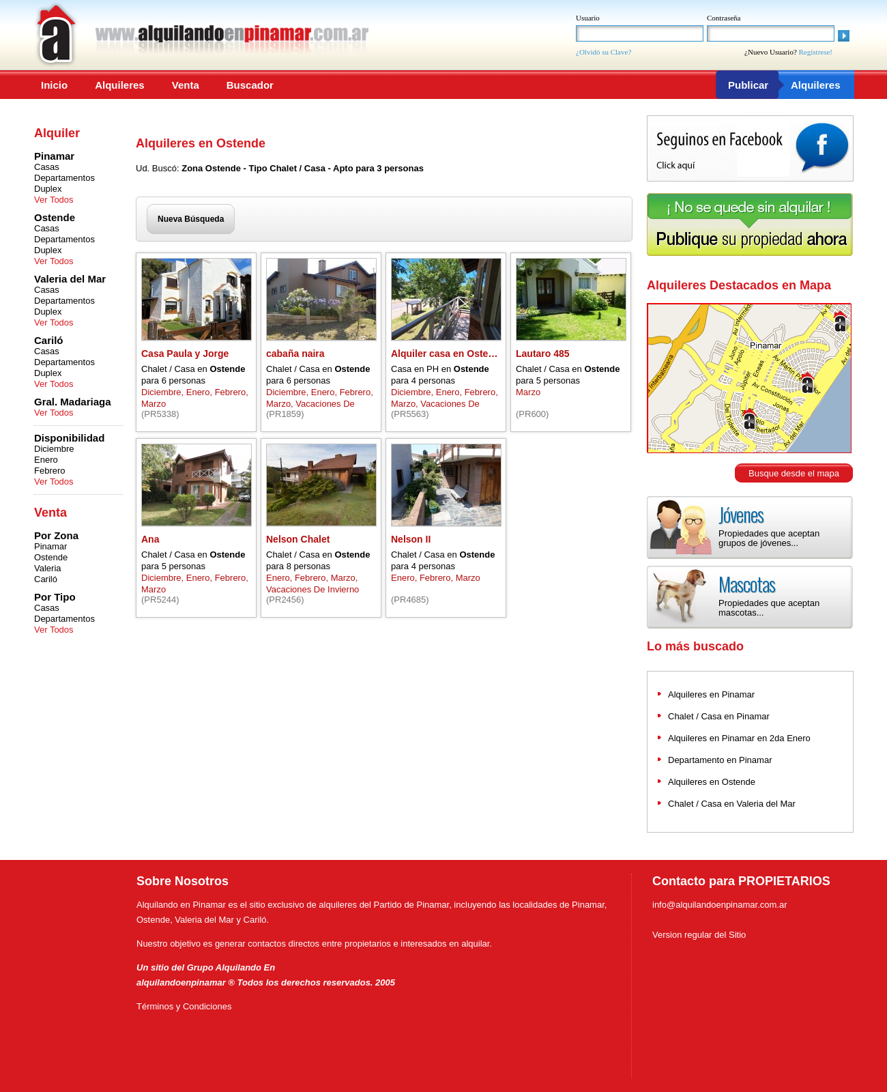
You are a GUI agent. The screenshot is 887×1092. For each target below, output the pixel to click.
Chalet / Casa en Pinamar (719, 716)
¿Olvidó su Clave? (603, 52)
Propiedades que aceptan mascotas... (768, 608)
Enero (46, 460)
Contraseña (723, 18)
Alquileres (120, 85)
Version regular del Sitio (699, 935)
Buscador (250, 85)
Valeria (47, 568)
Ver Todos (54, 200)
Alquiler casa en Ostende (448, 353)
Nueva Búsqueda (191, 219)
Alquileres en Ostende (711, 782)
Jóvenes (741, 514)
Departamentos (64, 178)
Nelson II (411, 539)
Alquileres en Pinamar (711, 694)
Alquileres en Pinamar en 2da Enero (739, 738)
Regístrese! (815, 52)
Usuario (588, 18)
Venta (185, 85)
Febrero (50, 470)
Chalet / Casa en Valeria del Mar (732, 804)
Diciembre (54, 449)
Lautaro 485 (543, 353)
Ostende (51, 557)
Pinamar (50, 546)
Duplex (47, 189)
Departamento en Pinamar (720, 760)
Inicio (54, 85)
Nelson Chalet (298, 539)
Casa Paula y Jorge (185, 353)
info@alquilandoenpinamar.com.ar (719, 905)
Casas (46, 167)
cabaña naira (295, 353)
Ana (150, 539)
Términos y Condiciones (183, 1006)
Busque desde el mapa (793, 473)
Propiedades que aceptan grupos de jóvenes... (768, 538)
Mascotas (746, 584)
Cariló (45, 579)
